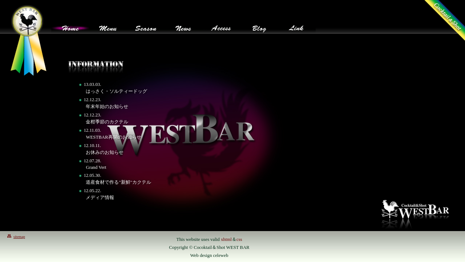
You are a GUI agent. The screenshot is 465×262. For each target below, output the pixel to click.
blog (259, 26)
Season (146, 26)
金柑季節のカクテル (107, 121)
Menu (108, 26)
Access (221, 26)
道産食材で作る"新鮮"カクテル (118, 182)
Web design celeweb (209, 255)
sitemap (19, 237)
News (183, 26)
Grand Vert (96, 167)
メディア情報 (100, 197)
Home (70, 26)
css (239, 239)
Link (297, 26)
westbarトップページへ (28, 40)
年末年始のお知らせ (107, 106)
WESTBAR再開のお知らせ (113, 137)
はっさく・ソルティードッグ (116, 91)
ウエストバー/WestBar (415, 213)
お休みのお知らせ (105, 152)
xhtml (226, 239)
